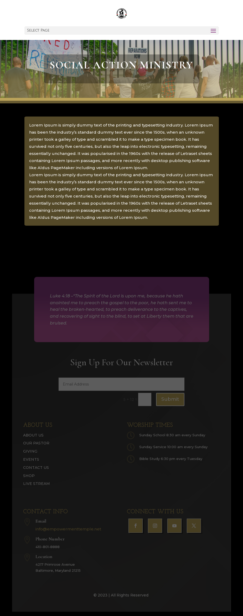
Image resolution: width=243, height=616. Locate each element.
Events (31, 463)
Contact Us (36, 471)
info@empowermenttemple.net (68, 532)
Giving (30, 455)
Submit (170, 403)
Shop (29, 479)
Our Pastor (36, 447)
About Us (33, 439)
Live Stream (36, 487)
